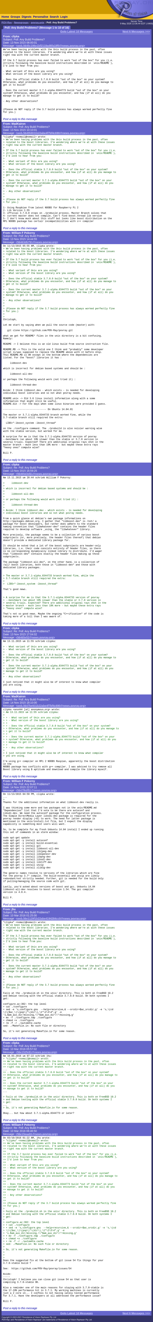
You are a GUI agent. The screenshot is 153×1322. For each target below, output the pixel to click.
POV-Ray (7, 22)
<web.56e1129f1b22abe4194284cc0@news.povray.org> (51, 918)
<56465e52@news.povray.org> (35, 637)
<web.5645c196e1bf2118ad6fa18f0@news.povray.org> (50, 45)
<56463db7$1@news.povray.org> (37, 242)
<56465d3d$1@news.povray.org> (37, 473)
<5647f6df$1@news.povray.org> (36, 790)
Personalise (40, 16)
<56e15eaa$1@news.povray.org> (37, 1134)
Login (64, 16)
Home (5, 16)
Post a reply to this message (20, 119)
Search (54, 16)
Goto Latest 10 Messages (76, 31)
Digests (27, 16)
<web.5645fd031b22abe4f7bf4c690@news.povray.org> (50, 133)
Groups (15, 16)
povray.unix (37, 22)
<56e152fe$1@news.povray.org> (36, 1052)
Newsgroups (21, 22)
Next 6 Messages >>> (136, 31)
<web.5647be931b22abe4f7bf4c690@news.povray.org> (51, 705)
